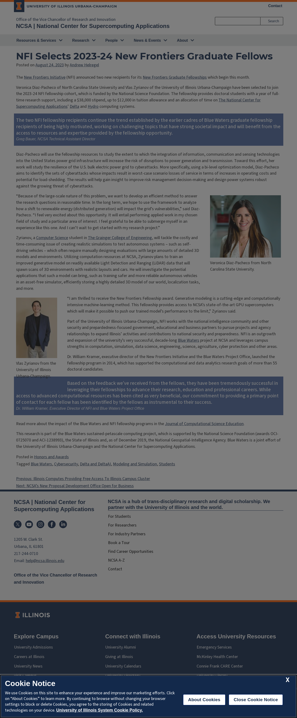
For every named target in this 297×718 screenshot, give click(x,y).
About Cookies (204, 699)
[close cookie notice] (287, 680)
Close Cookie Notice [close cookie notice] (256, 699)
